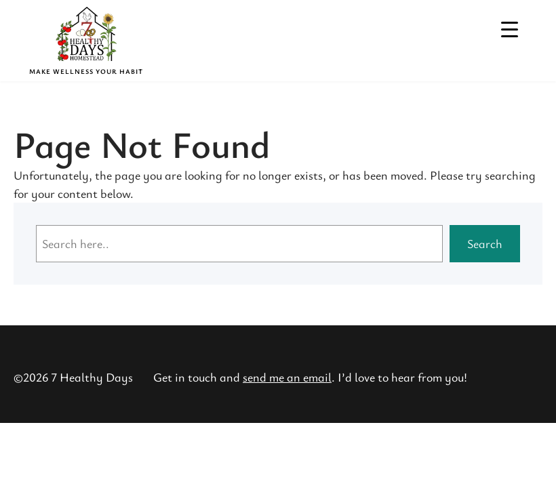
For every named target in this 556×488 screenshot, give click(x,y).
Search (484, 243)
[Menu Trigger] (509, 28)
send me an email (287, 377)
